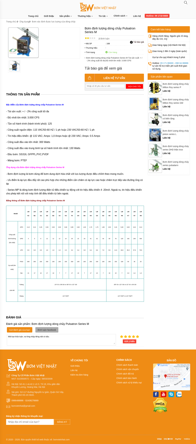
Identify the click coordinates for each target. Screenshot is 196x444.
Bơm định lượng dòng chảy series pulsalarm (176, 163)
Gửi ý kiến (129, 341)
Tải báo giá (137, 42)
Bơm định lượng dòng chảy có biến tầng (176, 117)
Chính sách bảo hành (126, 378)
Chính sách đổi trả (125, 373)
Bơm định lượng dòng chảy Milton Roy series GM (176, 101)
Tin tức (103, 16)
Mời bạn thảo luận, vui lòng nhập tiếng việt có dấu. (61, 339)
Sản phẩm (65, 16)
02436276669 (31, 400)
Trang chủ (33, 16)
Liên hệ (137, 16)
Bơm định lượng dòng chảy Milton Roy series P (176, 86)
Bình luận (104, 38)
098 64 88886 (181, 63)
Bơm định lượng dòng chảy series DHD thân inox (176, 148)
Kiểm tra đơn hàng (79, 375)
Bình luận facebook (47, 330)
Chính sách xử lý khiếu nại (129, 382)
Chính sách (121, 16)
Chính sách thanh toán (127, 365)
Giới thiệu (49, 16)
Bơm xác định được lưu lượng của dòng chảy (53, 21)
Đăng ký (62, 422)
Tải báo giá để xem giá (103, 68)
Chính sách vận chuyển (127, 369)
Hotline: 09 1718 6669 (157, 16)
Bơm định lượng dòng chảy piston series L (176, 132)
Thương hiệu (85, 16)
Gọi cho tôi (134, 86)
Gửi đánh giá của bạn (19, 330)
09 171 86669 (166, 63)
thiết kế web (37, 439)
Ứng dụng (24, 21)
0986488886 (17, 400)
